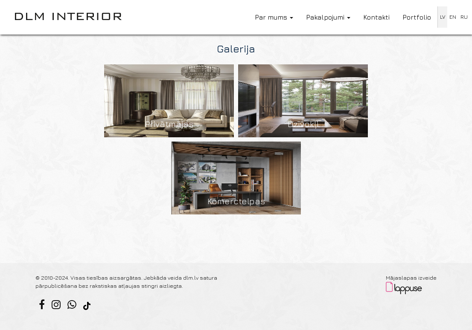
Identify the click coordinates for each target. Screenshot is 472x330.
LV (442, 17)
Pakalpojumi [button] (328, 17)
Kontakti (376, 17)
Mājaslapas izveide (411, 278)
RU (464, 17)
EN (452, 17)
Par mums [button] (274, 17)
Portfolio (416, 17)
